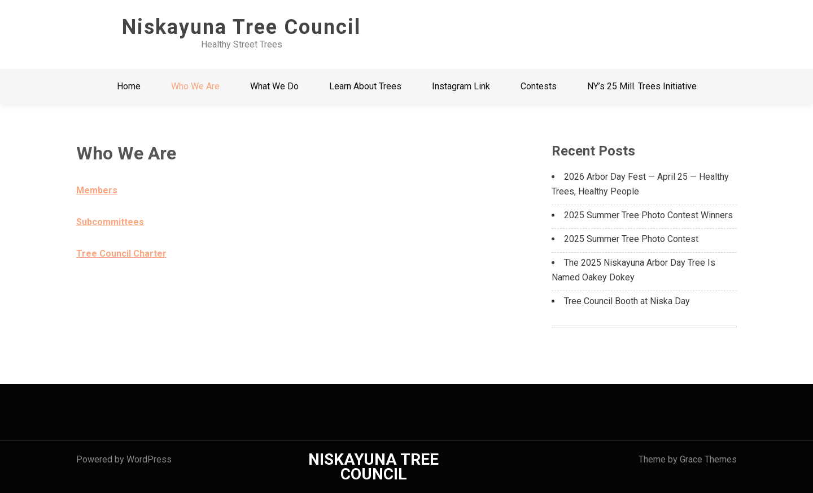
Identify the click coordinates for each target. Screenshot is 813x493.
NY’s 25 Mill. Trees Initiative (642, 86)
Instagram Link (461, 86)
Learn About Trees (365, 86)
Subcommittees (110, 222)
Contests (539, 86)
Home (129, 86)
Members (96, 190)
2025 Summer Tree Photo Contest (631, 238)
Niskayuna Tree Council (241, 27)
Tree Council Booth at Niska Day (627, 301)
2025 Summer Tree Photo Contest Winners (648, 215)
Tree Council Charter (121, 253)
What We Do (274, 86)
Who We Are (195, 86)
